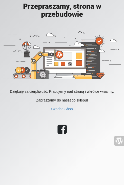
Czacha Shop (62, 109)
